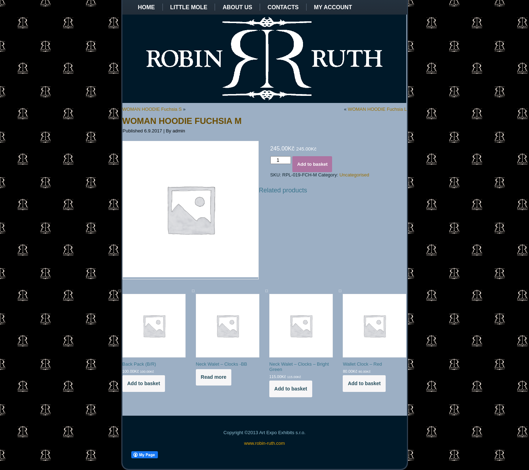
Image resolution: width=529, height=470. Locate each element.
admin (178, 130)
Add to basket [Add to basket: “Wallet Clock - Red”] (364, 383)
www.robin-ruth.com (264, 443)
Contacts (283, 7)
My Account (333, 7)
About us (237, 7)
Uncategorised (354, 174)
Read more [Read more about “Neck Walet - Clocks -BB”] (213, 377)
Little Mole (189, 7)
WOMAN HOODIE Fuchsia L (377, 109)
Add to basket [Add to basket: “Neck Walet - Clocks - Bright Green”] (290, 389)
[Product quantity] (280, 160)
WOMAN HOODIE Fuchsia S (152, 109)
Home (146, 7)
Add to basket (312, 164)
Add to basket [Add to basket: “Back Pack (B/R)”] (143, 383)
